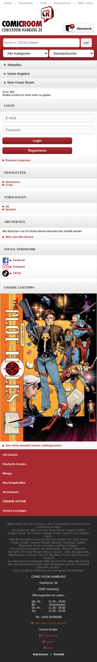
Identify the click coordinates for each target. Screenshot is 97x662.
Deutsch (10, 209)
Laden (48, 641)
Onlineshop (48, 635)
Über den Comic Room (49, 623)
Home (8, 3)
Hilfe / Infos (85, 3)
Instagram (13, 266)
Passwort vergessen (18, 160)
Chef (48, 648)
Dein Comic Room (21, 82)
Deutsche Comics (14, 464)
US (7, 206)
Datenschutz (62, 3)
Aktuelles (14, 65)
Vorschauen (11, 492)
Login (37, 141)
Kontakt (59, 654)
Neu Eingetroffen (14, 482)
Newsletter (26, 3)
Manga (7, 473)
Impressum (40, 654)
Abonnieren (12, 182)
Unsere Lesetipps (14, 510)
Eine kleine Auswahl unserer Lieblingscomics (32, 445)
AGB (43, 3)
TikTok (11, 273)
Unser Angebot (19, 74)
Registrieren (37, 150)
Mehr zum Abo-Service (17, 237)
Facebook (13, 260)
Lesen (9, 184)
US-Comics (10, 454)
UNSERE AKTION (14, 501)
